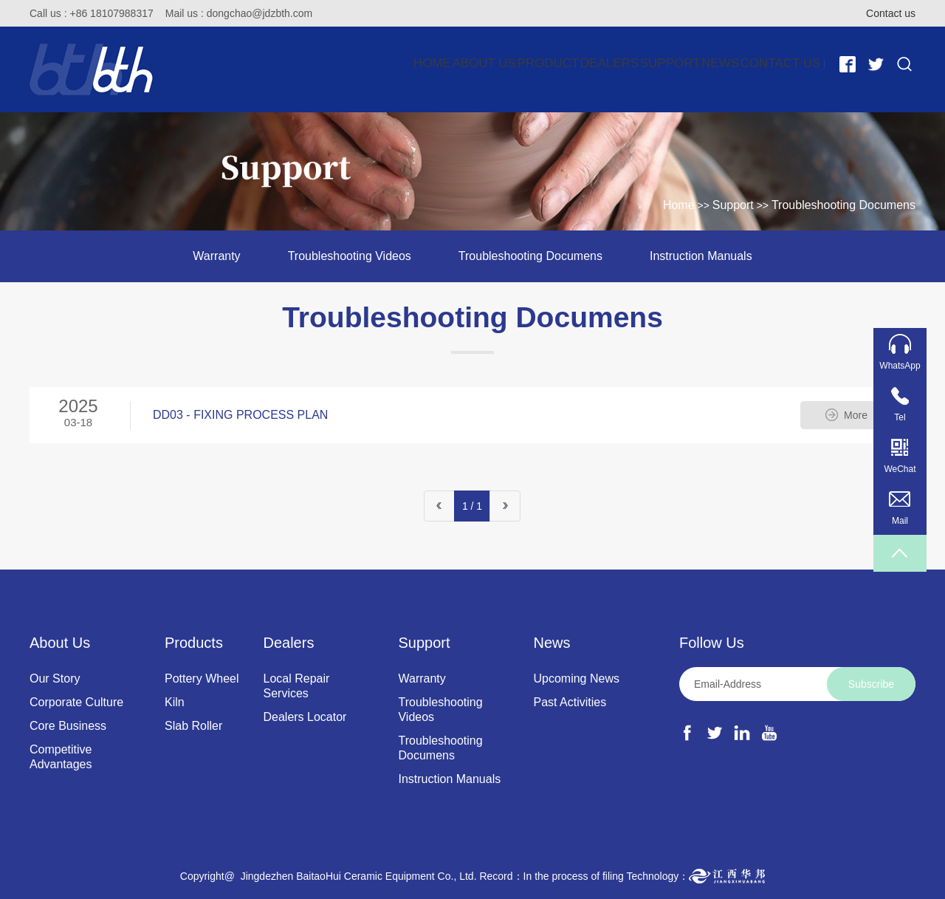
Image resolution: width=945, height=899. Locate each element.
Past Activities (569, 702)
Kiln (175, 702)
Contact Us (767, 64)
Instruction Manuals (701, 256)
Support (600, 64)
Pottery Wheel (201, 678)
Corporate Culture (76, 702)
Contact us (890, 13)
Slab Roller (193, 725)
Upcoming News (576, 678)
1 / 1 (472, 506)
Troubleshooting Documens (843, 205)
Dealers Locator (304, 717)
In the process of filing (573, 876)
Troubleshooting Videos (349, 256)
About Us (330, 64)
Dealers (512, 64)
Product (423, 64)
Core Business (68, 725)
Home (250, 64)
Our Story (55, 678)
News (679, 64)
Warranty (216, 256)
